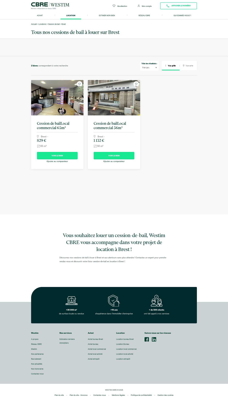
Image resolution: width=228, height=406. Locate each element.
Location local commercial (126, 349)
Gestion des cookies (165, 395)
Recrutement (36, 359)
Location (70, 15)
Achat (40, 15)
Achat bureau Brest (95, 339)
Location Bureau (122, 344)
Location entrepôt (123, 359)
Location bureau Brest (125, 339)
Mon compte (145, 6)
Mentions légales (118, 395)
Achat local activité (95, 354)
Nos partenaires (37, 354)
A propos (34, 339)
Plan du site (59, 395)
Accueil (34, 24)
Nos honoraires (37, 369)
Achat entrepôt (93, 359)
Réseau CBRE (144, 15)
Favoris (79, 85)
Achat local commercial (97, 349)
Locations (42, 24)
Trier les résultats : (149, 63)
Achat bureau (93, 344)
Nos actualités (36, 364)
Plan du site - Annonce (78, 395)
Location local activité (124, 354)
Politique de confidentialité (141, 395)
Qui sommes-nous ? (182, 15)
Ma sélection (120, 6)
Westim (34, 349)
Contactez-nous (37, 374)
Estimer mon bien (107, 15)
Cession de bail (54, 24)
